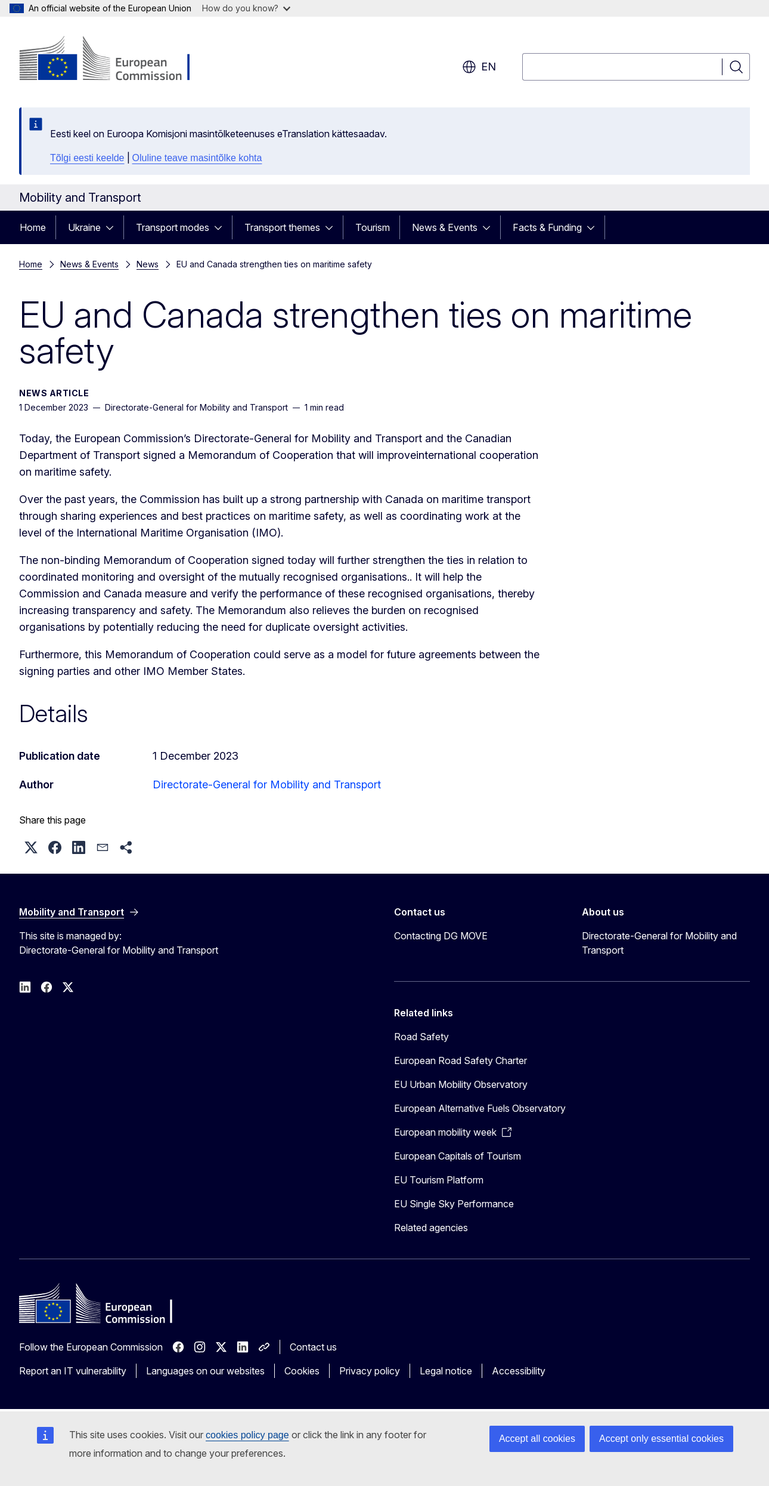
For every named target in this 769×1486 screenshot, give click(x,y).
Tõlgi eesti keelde (87, 158)
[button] (31, 847)
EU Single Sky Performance (454, 1204)
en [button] (479, 67)
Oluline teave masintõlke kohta (197, 158)
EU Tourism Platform (438, 1180)
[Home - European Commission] (115, 60)
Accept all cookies (537, 1438)
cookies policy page (247, 1435)
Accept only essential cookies (661, 1438)
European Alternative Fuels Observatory (480, 1108)
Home (33, 227)
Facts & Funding (547, 227)
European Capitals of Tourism (457, 1156)
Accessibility (518, 1371)
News (148, 264)
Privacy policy (369, 1371)
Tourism (372, 227)
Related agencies (431, 1228)
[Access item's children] (113, 227)
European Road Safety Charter (460, 1060)
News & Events (444, 227)
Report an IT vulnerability (72, 1371)
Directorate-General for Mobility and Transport (267, 784)
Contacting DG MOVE (441, 936)
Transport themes (282, 227)
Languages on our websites (205, 1371)
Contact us (313, 1347)
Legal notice (446, 1371)
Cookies (302, 1371)
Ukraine (84, 227)
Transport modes (172, 227)
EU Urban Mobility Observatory (461, 1084)
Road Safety (421, 1037)
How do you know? (246, 8)
